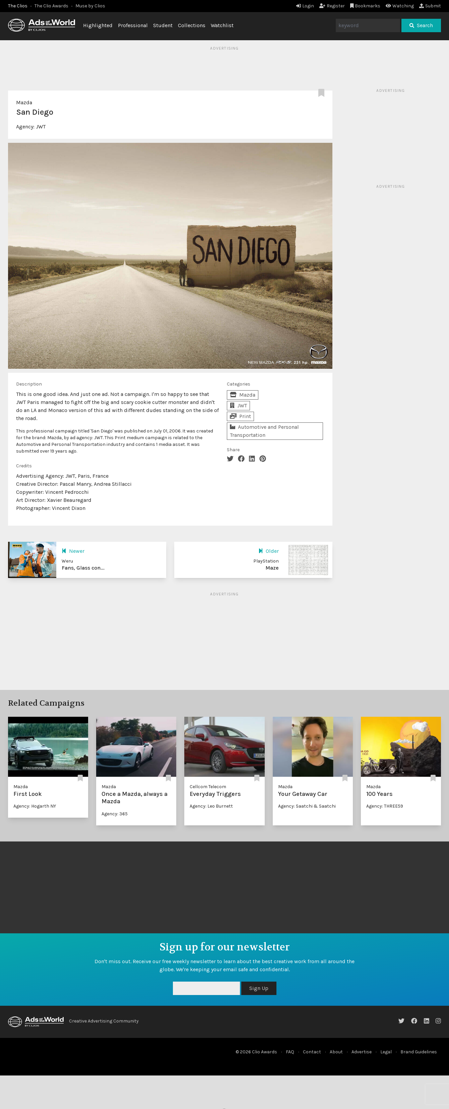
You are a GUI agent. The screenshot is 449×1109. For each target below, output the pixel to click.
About (336, 1052)
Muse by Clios (90, 6)
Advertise (361, 1052)
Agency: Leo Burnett (211, 806)
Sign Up (258, 988)
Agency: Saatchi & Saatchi (307, 806)
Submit (430, 6)
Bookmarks (365, 6)
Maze (272, 568)
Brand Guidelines (418, 1052)
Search (421, 25)
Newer (73, 551)
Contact (312, 1052)
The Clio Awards (51, 6)
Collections (191, 25)
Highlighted (98, 25)
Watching (400, 6)
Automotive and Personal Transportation (264, 431)
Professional (133, 25)
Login (305, 6)
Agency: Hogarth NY (34, 806)
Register (332, 6)
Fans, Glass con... (83, 568)
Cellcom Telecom (208, 787)
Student (163, 25)
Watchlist (222, 25)
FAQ (290, 1052)
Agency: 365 (115, 814)
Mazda (24, 102)
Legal (386, 1052)
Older (268, 551)
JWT (41, 126)
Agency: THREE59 (384, 806)
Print (240, 416)
